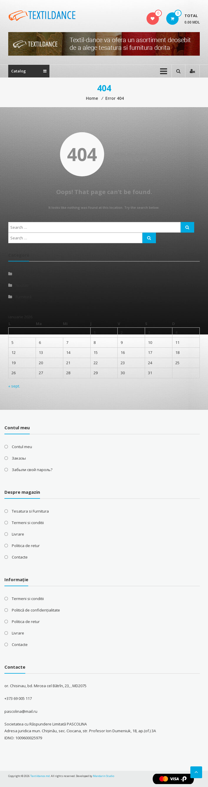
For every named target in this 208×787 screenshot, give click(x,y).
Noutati (22, 285)
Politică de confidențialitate (36, 610)
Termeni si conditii (28, 522)
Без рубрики (27, 273)
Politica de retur (26, 545)
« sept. (14, 386)
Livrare (18, 534)
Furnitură (23, 296)
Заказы (19, 458)
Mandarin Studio (103, 776)
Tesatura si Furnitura (30, 511)
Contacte (20, 557)
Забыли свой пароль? (32, 469)
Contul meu (22, 446)
